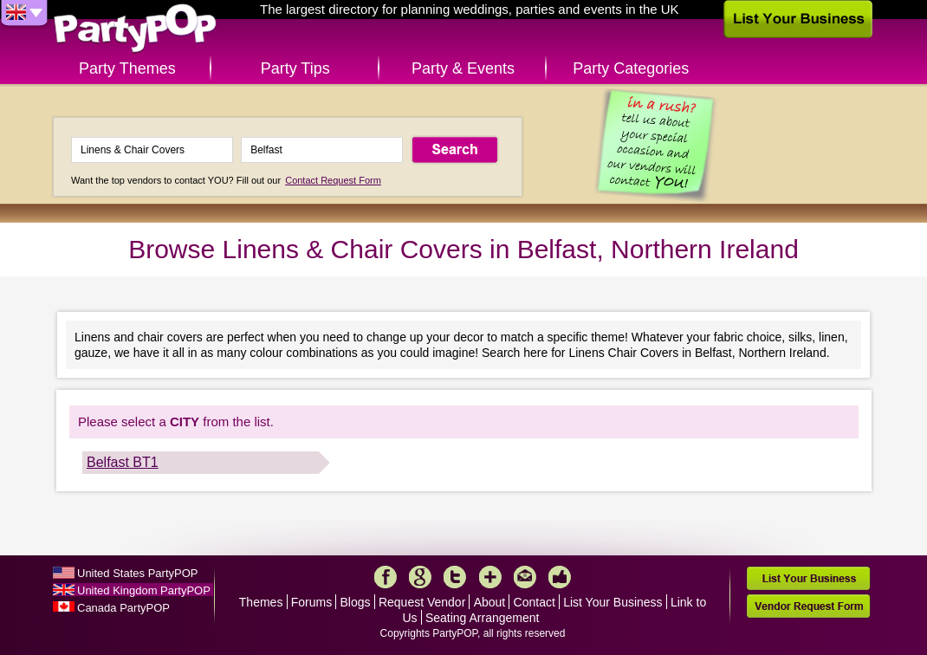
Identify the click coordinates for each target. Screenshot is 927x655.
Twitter (455, 577)
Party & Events (463, 68)
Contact (534, 602)
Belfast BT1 (123, 462)
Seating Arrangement (482, 618)
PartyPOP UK (135, 29)
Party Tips (295, 68)
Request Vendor (422, 602)
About (490, 602)
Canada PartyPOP (123, 607)
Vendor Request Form (808, 606)
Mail (525, 577)
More (490, 577)
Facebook (385, 577)
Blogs (355, 602)
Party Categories (631, 68)
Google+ (420, 577)
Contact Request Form (333, 180)
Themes (261, 602)
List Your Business (612, 602)
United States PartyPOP (137, 573)
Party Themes (127, 68)
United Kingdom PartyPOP (144, 590)
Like (559, 577)
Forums (311, 602)
